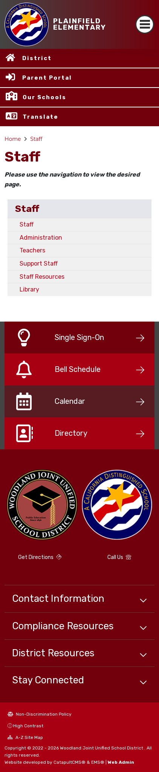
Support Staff (39, 263)
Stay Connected (48, 680)
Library (29, 289)
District (37, 58)
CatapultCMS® (70, 762)
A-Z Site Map (25, 737)
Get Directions (39, 557)
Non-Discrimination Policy (40, 714)
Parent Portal (47, 77)
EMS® (97, 762)
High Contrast (28, 725)
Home (13, 139)
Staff (36, 139)
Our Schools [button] (44, 97)
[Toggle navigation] (144, 24)
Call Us (119, 557)
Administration (41, 237)
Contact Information (58, 598)
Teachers (32, 250)
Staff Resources (42, 276)
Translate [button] (40, 116)
